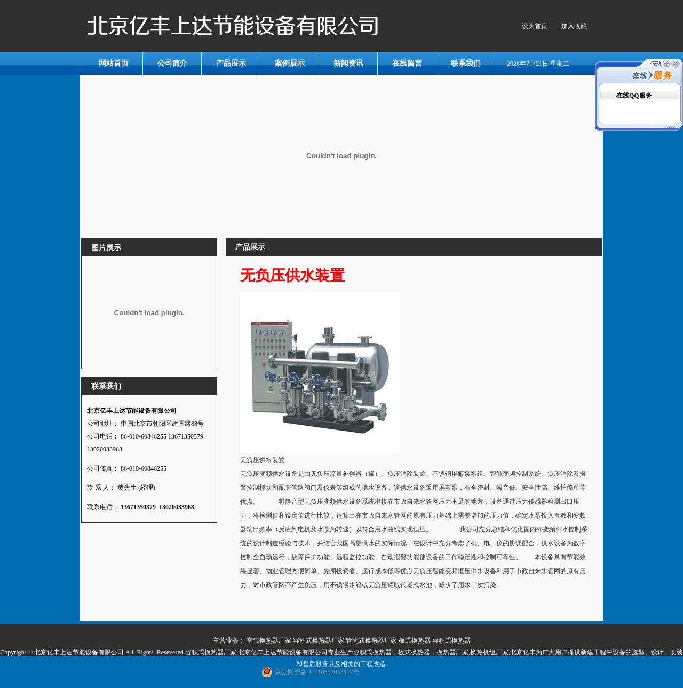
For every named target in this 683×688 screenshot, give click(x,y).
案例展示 (290, 63)
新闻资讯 (348, 63)
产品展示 (231, 63)
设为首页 (534, 26)
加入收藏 (574, 26)
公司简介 (172, 63)
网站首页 (114, 63)
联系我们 (466, 63)
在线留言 (407, 63)
